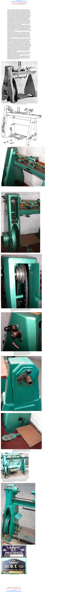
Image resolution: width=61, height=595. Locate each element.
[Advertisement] (19, 7)
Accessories (25, 1)
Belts (21, 1)
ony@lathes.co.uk (20, 0)
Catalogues (18, 1)
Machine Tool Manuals (14, 1)
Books (23, 1)
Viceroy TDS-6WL (15, 23)
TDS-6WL (20, 479)
